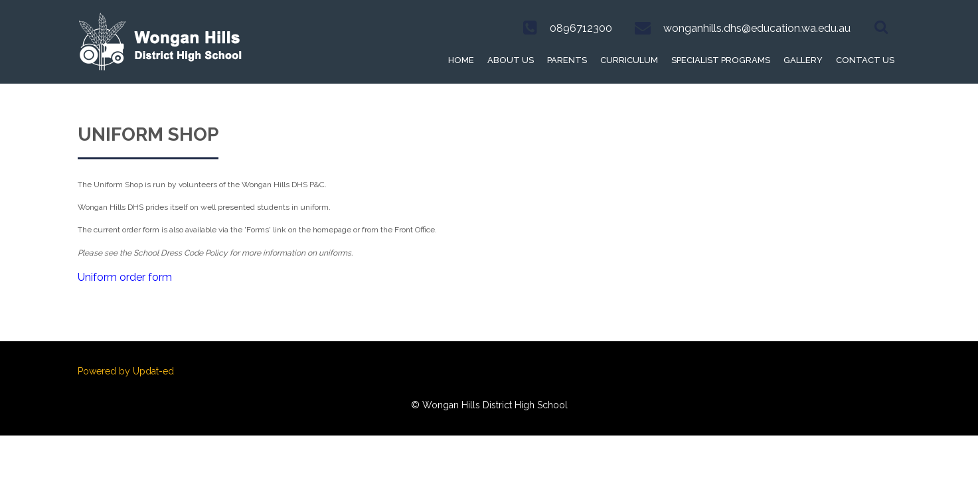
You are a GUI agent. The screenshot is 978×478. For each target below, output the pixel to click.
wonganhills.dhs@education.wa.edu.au (757, 28)
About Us (510, 60)
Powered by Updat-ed (126, 371)
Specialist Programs (720, 60)
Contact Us (865, 60)
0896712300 (581, 28)
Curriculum (629, 60)
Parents (567, 60)
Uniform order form (125, 277)
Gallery (803, 60)
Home (461, 60)
